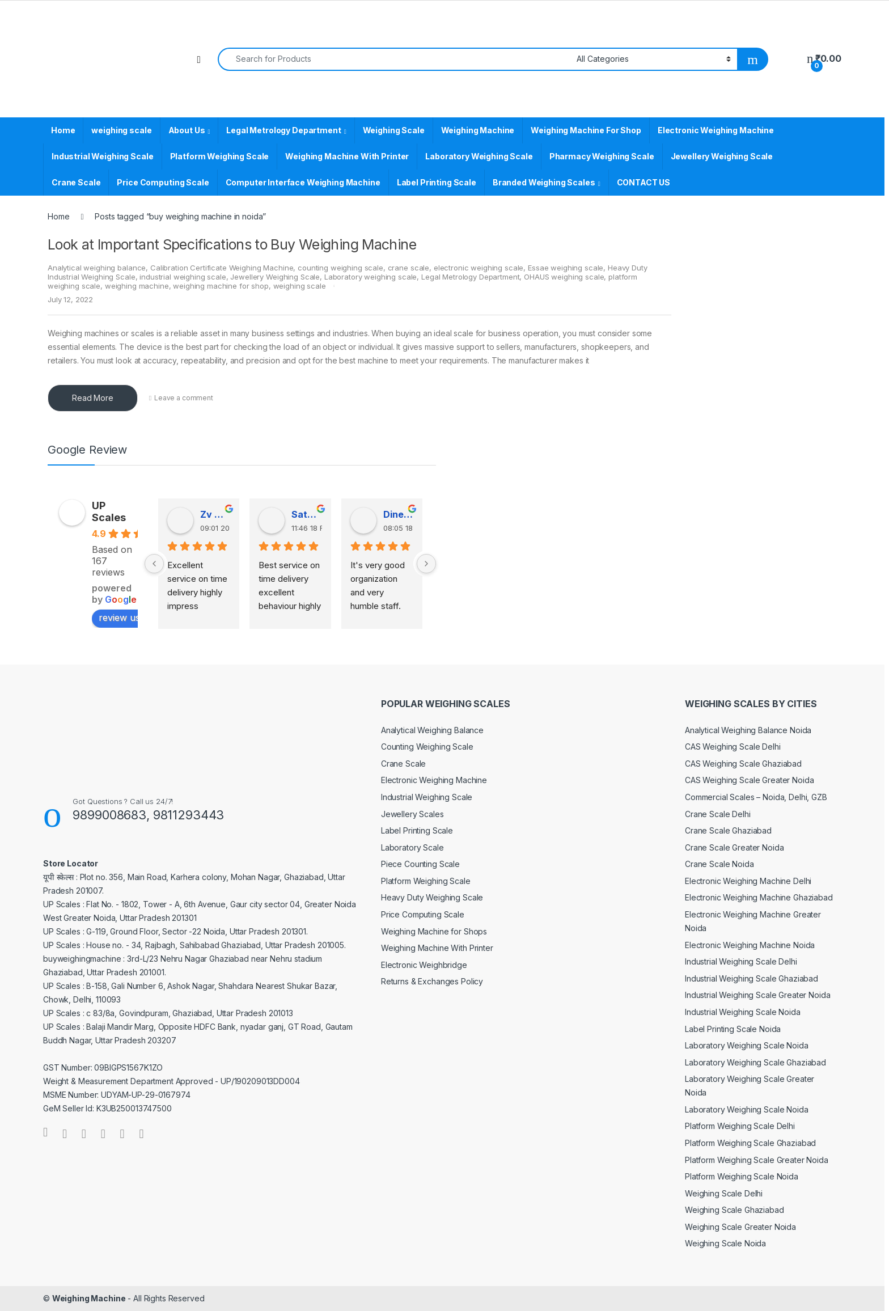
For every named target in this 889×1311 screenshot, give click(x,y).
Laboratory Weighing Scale (479, 156)
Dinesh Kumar (398, 514)
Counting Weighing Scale (427, 746)
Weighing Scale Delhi (724, 1193)
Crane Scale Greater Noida (734, 847)
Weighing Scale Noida (725, 1243)
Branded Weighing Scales (544, 182)
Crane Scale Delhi (718, 814)
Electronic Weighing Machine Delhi (748, 881)
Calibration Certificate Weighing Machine (221, 267)
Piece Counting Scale (420, 864)
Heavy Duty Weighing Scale (432, 897)
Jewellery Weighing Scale (722, 156)
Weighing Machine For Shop (586, 130)
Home (63, 130)
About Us (186, 130)
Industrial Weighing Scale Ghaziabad (751, 978)
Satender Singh (306, 514)
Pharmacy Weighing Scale (601, 156)
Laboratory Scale (412, 847)
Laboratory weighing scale (370, 276)
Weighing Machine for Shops (434, 931)
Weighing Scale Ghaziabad (734, 1210)
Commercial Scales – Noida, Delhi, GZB (756, 797)
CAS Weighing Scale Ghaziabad (743, 763)
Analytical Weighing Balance (432, 730)
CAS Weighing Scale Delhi (733, 746)
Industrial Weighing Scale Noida (743, 1012)
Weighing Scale (394, 130)
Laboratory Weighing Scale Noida (746, 1045)
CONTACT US (644, 182)
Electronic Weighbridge (424, 965)
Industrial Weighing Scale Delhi (741, 961)
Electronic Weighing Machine (716, 130)
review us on (132, 617)
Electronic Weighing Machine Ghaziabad (759, 897)
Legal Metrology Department (283, 130)
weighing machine (137, 285)
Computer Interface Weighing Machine (303, 182)
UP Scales (109, 511)
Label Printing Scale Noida (733, 1029)
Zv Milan (215, 514)
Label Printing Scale (436, 182)
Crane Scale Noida (719, 864)
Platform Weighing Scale (219, 156)
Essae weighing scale (565, 267)
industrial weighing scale (182, 276)
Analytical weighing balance (97, 267)
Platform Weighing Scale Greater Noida (756, 1160)
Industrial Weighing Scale (103, 156)
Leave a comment (183, 398)
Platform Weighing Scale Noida (741, 1176)
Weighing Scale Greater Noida (740, 1227)
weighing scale (121, 130)
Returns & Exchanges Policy (432, 981)
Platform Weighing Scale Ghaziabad (750, 1143)
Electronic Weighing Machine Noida (750, 945)
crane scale (408, 267)
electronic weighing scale (479, 267)
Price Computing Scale (163, 182)
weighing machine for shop (221, 285)
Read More (92, 398)
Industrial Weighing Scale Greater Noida (758, 995)
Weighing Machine (478, 130)
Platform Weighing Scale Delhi (740, 1126)
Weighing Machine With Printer (347, 156)
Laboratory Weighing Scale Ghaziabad (755, 1062)
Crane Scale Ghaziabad (728, 830)
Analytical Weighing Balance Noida (748, 730)
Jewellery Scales (412, 814)
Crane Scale (76, 182)
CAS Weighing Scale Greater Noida (749, 780)
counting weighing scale (340, 267)
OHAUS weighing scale (564, 276)
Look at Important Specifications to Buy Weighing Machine (232, 244)
